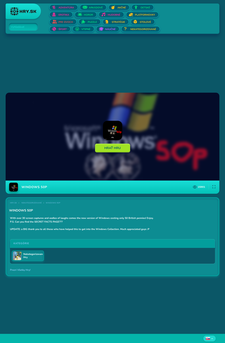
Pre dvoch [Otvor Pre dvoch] (65, 22)
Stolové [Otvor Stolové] (145, 22)
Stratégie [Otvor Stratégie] (118, 22)
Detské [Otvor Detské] (145, 7)
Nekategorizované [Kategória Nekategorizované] (32, 203)
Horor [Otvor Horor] (88, 15)
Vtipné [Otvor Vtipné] (85, 29)
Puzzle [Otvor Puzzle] (92, 22)
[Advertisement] (111, 63)
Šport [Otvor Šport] (62, 29)
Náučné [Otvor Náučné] (110, 29)
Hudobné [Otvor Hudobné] (114, 15)
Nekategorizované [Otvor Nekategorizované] (143, 29)
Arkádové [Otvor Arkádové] (96, 7)
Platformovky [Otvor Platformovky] (145, 15)
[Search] (21, 27)
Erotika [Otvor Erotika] (63, 15)
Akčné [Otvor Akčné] (122, 7)
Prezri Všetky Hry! (20, 270)
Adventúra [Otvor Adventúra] (66, 7)
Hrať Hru (112, 148)
